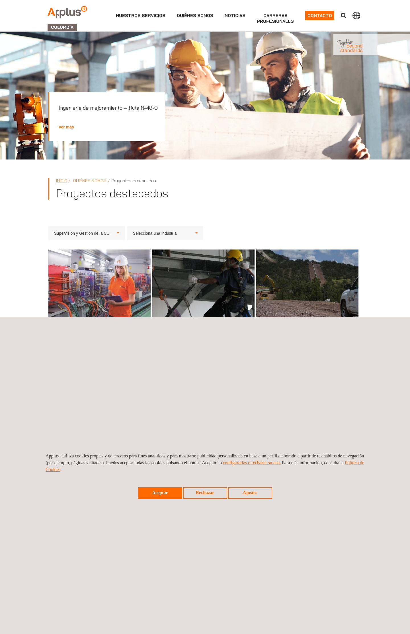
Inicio (61, 180)
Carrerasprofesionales (275, 18)
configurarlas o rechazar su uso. (252, 462)
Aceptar (160, 492)
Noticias (235, 15)
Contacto (320, 15)
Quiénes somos (195, 15)
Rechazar (205, 492)
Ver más (66, 127)
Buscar (343, 15)
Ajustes (250, 492)
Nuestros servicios (140, 15)
